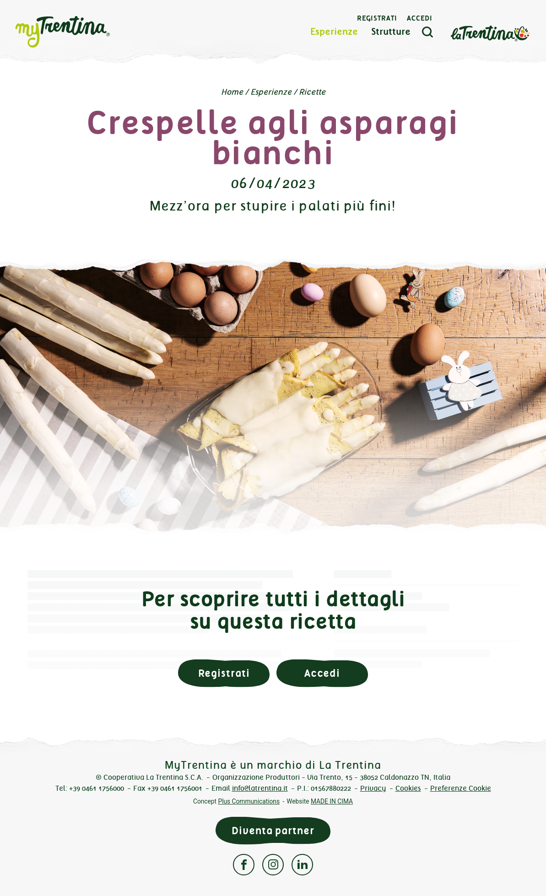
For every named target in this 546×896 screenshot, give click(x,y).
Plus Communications (249, 801)
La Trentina (490, 32)
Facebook (243, 864)
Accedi (419, 18)
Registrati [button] (224, 673)
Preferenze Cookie (460, 788)
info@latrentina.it (260, 788)
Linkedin (302, 864)
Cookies (408, 788)
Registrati (377, 18)
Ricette (312, 92)
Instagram (273, 864)
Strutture (391, 32)
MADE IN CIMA (332, 801)
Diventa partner (273, 831)
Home (232, 92)
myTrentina (79, 32)
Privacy (373, 788)
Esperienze (334, 32)
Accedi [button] (322, 673)
